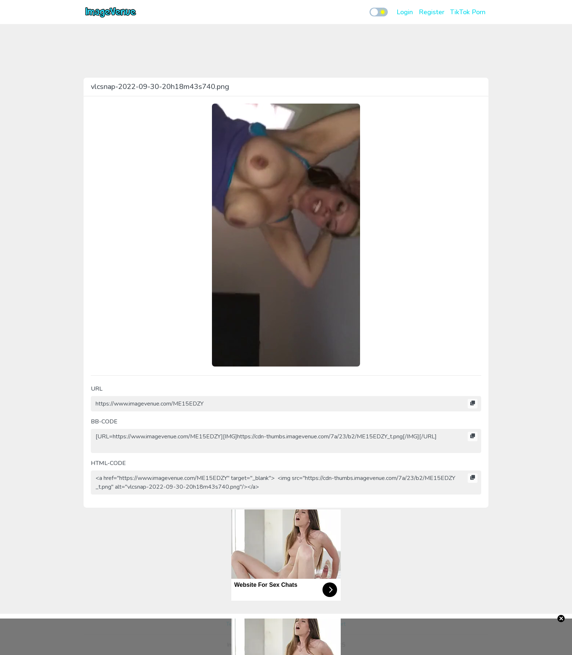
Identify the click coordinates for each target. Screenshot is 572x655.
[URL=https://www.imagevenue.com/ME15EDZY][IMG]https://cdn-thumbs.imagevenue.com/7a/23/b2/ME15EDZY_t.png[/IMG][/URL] (286, 441)
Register (431, 12)
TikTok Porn (468, 12)
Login (405, 12)
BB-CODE (104, 422)
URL (97, 389)
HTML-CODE (108, 463)
